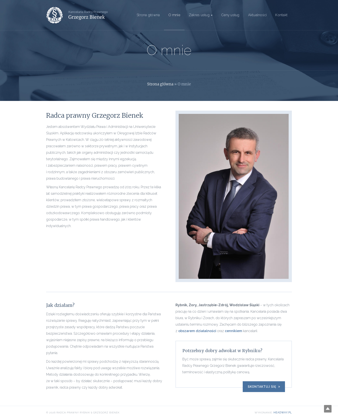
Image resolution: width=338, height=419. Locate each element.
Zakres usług (201, 15)
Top (328, 409)
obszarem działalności (197, 331)
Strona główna (148, 15)
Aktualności (257, 15)
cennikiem (233, 331)
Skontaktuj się (264, 386)
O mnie (174, 15)
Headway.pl (283, 412)
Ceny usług (230, 15)
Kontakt (281, 15)
